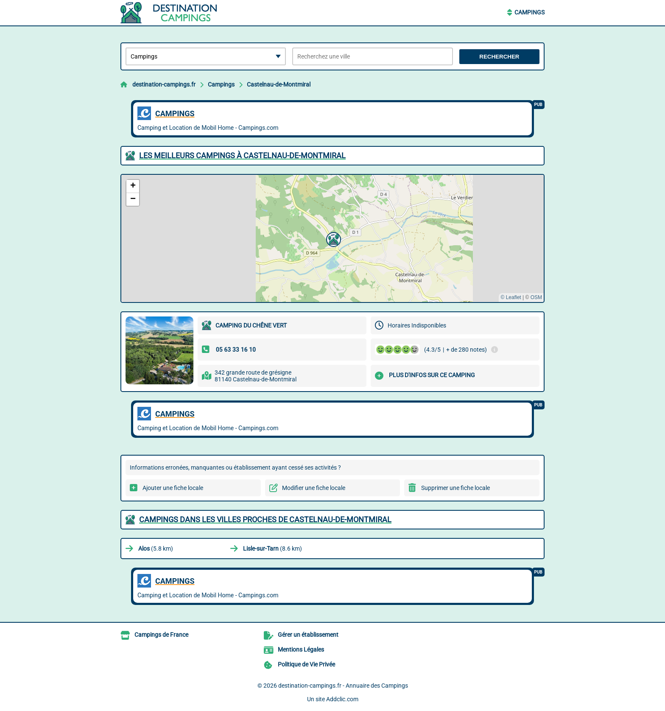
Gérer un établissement (308, 634)
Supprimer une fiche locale (455, 487)
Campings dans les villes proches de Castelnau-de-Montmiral (265, 519)
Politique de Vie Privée (306, 664)
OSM (536, 297)
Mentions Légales (301, 649)
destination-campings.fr (164, 84)
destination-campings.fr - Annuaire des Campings (343, 685)
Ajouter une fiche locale (172, 487)
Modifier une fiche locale (313, 487)
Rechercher (499, 56)
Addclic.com (342, 699)
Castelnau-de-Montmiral (278, 84)
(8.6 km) (272, 548)
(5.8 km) (155, 548)
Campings (529, 12)
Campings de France (161, 634)
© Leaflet (510, 297)
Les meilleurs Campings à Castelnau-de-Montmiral (242, 155)
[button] (332, 238)
